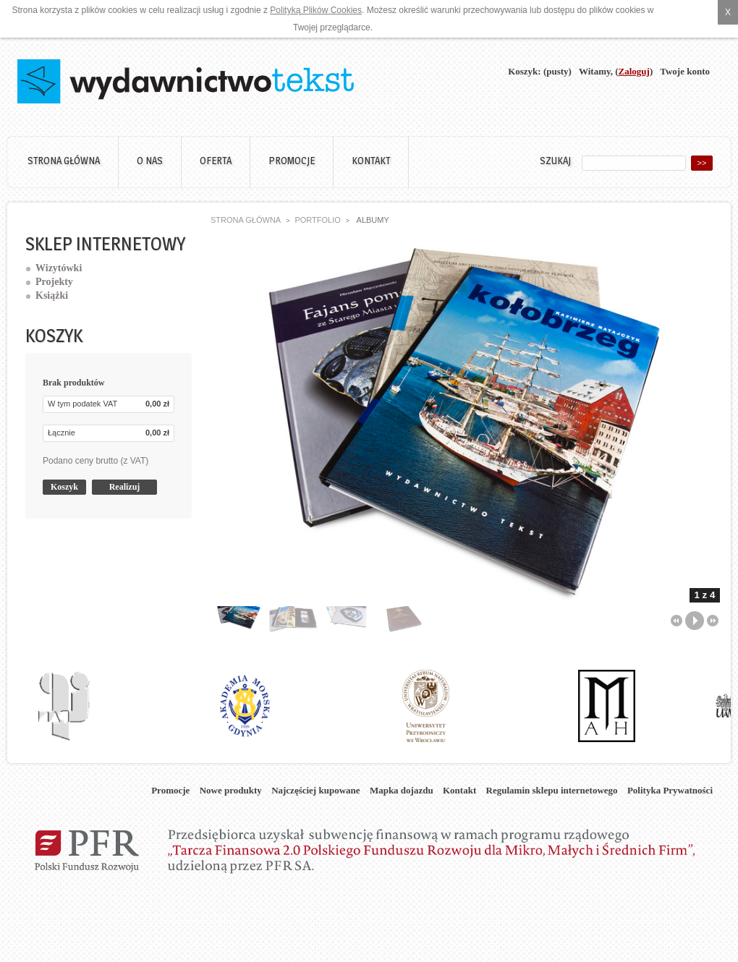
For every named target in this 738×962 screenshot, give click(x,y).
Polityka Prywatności (670, 790)
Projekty (54, 281)
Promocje (291, 160)
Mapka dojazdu (401, 790)
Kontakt (371, 160)
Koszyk (53, 335)
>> (702, 162)
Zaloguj (634, 71)
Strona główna (63, 160)
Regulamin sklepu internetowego (552, 790)
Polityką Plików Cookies (316, 10)
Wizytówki (58, 268)
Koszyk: (524, 71)
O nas (150, 160)
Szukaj (555, 160)
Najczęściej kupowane (315, 790)
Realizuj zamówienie (124, 488)
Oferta (216, 160)
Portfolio (317, 220)
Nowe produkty (231, 790)
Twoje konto (685, 71)
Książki (51, 295)
